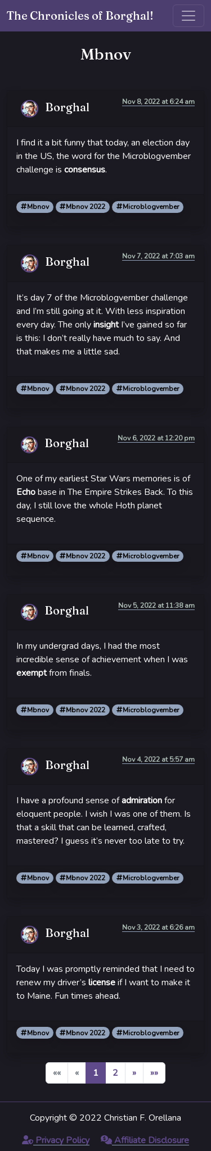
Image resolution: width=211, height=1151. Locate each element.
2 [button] (115, 1073)
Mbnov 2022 (82, 206)
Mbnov (35, 206)
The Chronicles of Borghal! (80, 15)
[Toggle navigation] (188, 15)
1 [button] (95, 1073)
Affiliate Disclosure (145, 1140)
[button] (134, 1073)
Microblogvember (147, 206)
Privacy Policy (55, 1140)
